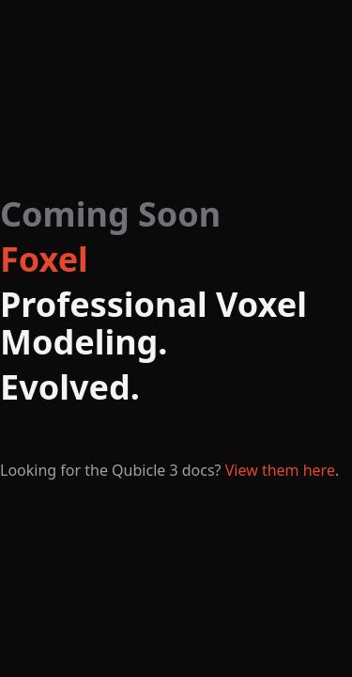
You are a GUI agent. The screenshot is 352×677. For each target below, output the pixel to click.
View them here (280, 470)
